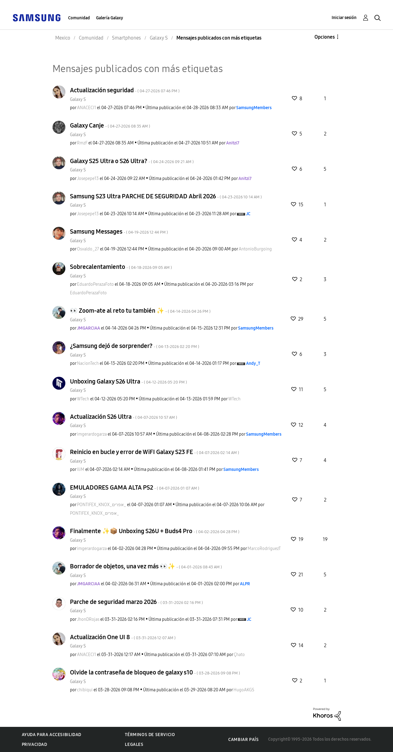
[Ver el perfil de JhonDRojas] (88, 619)
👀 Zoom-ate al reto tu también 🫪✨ (140, 310)
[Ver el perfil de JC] (248, 213)
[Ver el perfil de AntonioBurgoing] (255, 249)
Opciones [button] (324, 37)
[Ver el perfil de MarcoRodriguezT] (264, 548)
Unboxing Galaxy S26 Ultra (128, 381)
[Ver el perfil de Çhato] (239, 654)
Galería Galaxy (109, 18)
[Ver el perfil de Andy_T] (253, 363)
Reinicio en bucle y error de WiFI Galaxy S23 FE (154, 452)
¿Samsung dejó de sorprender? (134, 345)
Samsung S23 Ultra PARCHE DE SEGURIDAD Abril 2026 (166, 196)
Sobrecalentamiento (121, 266)
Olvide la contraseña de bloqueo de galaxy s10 (155, 672)
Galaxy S (78, 99)
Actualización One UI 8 (122, 637)
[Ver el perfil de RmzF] (82, 143)
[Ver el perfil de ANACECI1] (86, 107)
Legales (134, 744)
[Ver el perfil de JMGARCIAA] (88, 328)
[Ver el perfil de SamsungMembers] (254, 107)
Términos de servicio (150, 734)
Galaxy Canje (110, 125)
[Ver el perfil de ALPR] (245, 583)
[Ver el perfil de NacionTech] (88, 363)
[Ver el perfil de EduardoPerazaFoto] (95, 284)
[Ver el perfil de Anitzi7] (232, 143)
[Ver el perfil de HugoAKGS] (243, 690)
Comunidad (79, 18)
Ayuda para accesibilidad (51, 734)
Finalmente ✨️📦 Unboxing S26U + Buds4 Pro (154, 531)
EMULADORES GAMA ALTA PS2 (134, 487)
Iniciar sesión (344, 17)
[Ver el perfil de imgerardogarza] (92, 434)
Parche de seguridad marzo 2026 (136, 601)
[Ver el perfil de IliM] (80, 469)
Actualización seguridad (124, 90)
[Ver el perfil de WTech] (83, 399)
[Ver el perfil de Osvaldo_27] (88, 249)
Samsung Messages (119, 231)
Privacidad (34, 744)
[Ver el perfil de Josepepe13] (88, 178)
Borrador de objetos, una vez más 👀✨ (146, 566)
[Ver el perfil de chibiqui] (85, 690)
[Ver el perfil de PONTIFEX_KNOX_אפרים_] (101, 504)
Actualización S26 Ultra (123, 416)
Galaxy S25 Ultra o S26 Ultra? (132, 161)
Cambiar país (243, 739)
